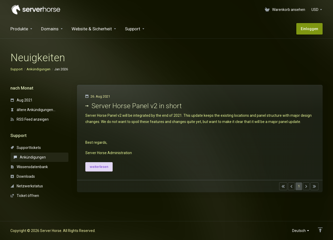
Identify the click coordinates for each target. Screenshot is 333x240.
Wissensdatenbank (29, 167)
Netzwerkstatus (27, 186)
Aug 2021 (22, 100)
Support (16, 69)
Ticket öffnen (25, 196)
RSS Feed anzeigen (30, 119)
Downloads (23, 176)
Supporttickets (26, 148)
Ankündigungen (38, 69)
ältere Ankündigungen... (33, 110)
